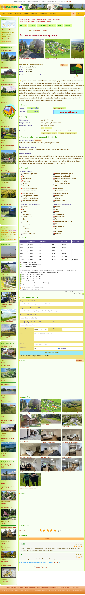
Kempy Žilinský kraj (25, 19)
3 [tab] (37, 62)
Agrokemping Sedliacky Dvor (7, 488)
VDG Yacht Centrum (6, 259)
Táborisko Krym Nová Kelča (7, 466)
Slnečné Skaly (5, 171)
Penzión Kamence (6, 401)
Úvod (3, 14)
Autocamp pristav (6, 337)
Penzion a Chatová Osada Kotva (8, 421)
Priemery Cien (6, 34)
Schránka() (53, 14)
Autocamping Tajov (6, 50)
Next (82, 50)
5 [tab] (42, 62)
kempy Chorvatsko (64, 590)
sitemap (38, 587)
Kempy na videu (7, 30)
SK (73, 14)
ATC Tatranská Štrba (6, 507)
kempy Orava (12, 230)
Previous (20, 50)
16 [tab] (72, 62)
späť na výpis (30, 30)
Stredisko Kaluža (5, 366)
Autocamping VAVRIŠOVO (8, 527)
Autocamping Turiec (7, 84)
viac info (68, 1)
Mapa (10, 14)
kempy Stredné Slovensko (8, 237)
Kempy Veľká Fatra (53, 19)
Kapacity (22, 25)
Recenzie (67, 25)
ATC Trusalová (5, 126)
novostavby (40, 590)
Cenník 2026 (41, 25)
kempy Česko (6, 36)
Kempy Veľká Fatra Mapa (43, 21)
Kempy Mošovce (41, 30)
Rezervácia (51, 25)
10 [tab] (56, 62)
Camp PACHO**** (6, 67)
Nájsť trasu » (64, 65)
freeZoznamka (6, 41)
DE (82, 14)
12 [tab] (61, 62)
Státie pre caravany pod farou (8, 147)
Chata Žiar (4, 102)
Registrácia (32, 587)
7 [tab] (47, 62)
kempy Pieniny (6, 228)
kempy (3, 239)
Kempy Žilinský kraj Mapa (27, 21)
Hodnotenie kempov (8, 32)
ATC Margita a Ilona (6, 346)
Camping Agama (5, 187)
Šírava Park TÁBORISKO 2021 (7, 440)
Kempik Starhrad (6, 204)
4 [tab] (39, 62)
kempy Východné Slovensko (8, 234)
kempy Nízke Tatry (6, 232)
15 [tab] (69, 62)
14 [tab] (66, 62)
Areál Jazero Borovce (7, 321)
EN (78, 14)
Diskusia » (56, 562)
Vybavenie (32, 25)
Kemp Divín (4, 274)
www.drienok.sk (59, 108)
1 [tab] (31, 62)
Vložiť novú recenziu (52, 539)
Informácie (43, 14)
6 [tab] (45, 62)
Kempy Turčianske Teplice (39, 19)
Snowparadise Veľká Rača (8, 289)
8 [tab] (50, 62)
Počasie (26, 14)
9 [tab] (53, 62)
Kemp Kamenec (5, 384)
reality (11, 590)
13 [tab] (64, 62)
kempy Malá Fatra (11, 239)
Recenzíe (18, 14)
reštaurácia (38, 140)
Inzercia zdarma (7, 39)
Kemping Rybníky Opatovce (6, 548)
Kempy (8, 587)
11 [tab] (58, 62)
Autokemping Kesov (7, 565)
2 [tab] (34, 62)
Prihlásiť (34, 14)
